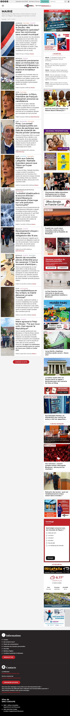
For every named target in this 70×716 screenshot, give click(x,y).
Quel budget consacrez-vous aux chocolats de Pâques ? (55, 529)
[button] (65, 1)
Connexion (63, 267)
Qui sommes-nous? (9, 642)
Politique (26, 23)
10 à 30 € (50, 535)
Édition (38, 5)
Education (23, 121)
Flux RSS (6, 648)
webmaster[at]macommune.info (11, 692)
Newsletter (8, 657)
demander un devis (11, 682)
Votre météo (57, 564)
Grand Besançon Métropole (25, 189)
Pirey (17, 121)
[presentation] (45, 434)
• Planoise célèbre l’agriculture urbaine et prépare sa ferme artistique (56, 71)
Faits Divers (19, 191)
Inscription (51, 267)
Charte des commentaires (10, 644)
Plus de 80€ (51, 543)
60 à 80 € (50, 540)
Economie (23, 156)
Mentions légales (8, 651)
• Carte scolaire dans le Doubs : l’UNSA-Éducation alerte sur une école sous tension (56, 84)
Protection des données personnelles (14, 646)
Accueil (4, 19)
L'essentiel (57, 54)
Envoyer (50, 558)
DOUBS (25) (19, 23)
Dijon (17, 92)
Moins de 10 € (52, 533)
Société (32, 23)
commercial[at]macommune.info (11, 678)
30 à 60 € (50, 538)
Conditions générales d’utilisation (13, 653)
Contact (5, 639)
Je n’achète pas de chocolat (55, 545)
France (18, 319)
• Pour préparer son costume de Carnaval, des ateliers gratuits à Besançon (56, 65)
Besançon (19, 58)
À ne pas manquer (57, 424)
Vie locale (32, 255)
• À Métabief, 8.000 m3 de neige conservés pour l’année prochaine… (55, 59)
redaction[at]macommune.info (10, 673)
